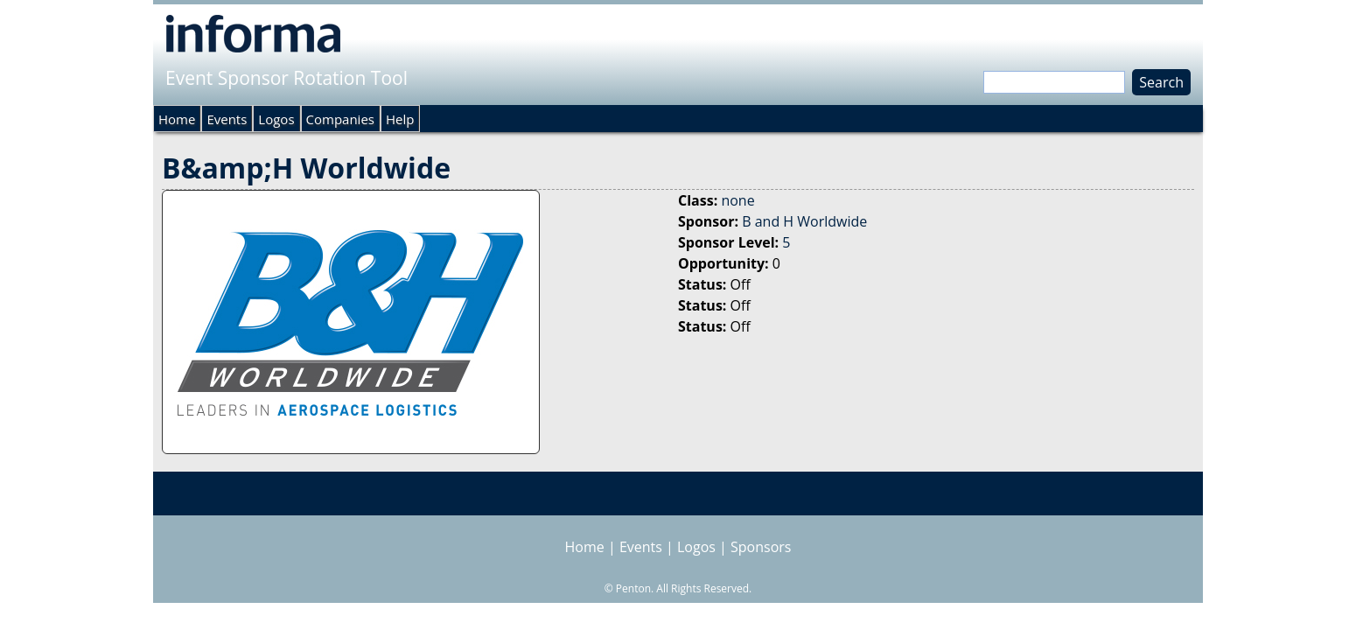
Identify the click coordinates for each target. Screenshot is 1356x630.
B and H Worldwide (804, 221)
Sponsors (760, 546)
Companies (340, 119)
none (737, 200)
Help (400, 119)
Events (226, 119)
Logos (276, 119)
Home (176, 119)
